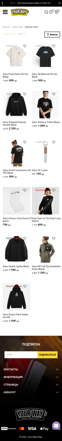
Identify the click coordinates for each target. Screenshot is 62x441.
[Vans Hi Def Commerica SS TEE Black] (16, 153)
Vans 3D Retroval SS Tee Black (44, 75)
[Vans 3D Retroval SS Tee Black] (45, 57)
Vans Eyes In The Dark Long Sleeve (46, 219)
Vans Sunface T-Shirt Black (46, 122)
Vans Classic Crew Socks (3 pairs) (17, 219)
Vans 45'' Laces (40, 170)
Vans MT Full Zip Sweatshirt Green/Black (46, 268)
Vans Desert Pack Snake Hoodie (15, 316)
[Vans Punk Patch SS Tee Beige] (16, 57)
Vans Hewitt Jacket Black (16, 266)
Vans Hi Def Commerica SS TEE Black (17, 171)
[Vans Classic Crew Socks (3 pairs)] (16, 201)
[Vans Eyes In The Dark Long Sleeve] (45, 201)
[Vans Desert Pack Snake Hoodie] (16, 297)
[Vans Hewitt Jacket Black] (16, 249)
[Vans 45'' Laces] (45, 153)
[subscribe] (31, 354)
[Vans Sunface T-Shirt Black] (45, 105)
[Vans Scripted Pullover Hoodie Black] (16, 105)
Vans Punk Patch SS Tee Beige (15, 75)
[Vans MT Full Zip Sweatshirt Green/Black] (45, 249)
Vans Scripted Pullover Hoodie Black (14, 123)
